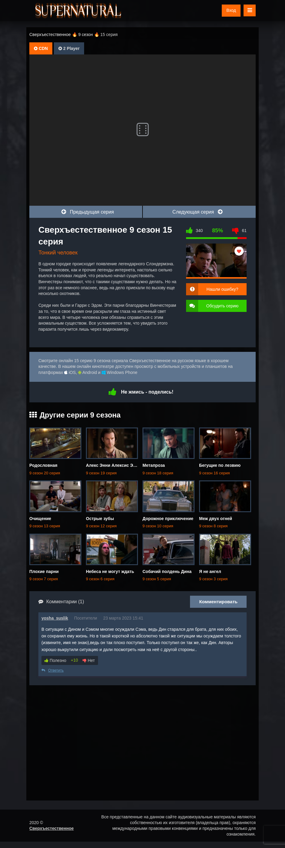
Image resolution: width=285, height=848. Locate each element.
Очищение (40, 518)
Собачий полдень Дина (167, 571)
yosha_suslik (54, 618)
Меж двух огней (215, 518)
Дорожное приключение (167, 518)
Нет (89, 660)
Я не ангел (210, 571)
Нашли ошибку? (222, 289)
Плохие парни (44, 571)
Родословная (43, 465)
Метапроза (153, 465)
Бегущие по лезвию (220, 465)
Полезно (55, 660)
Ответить (52, 670)
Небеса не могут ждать (110, 571)
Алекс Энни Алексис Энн (112, 465)
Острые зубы (100, 518)
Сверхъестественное (51, 828)
